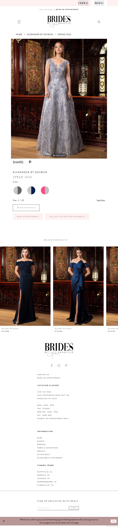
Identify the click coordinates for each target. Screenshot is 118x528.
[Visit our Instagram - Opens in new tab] (58, 368)
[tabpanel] (59, 99)
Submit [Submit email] (78, 510)
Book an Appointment (29, 218)
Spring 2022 (64, 34)
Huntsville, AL (44, 474)
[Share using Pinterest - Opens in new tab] (30, 162)
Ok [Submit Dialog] (113, 523)
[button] (19, 21)
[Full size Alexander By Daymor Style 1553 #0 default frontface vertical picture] (59, 99)
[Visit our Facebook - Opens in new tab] (52, 368)
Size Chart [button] (100, 200)
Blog (39, 440)
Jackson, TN (43, 481)
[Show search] (99, 21)
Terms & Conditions (47, 450)
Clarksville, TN (45, 487)
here (76, 525)
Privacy (41, 453)
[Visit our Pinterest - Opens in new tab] (66, 368)
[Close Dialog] (4, 523)
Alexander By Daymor (40, 34)
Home (19, 34)
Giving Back (43, 457)
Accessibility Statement (50, 460)
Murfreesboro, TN (47, 484)
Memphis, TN (43, 477)
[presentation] (25, 288)
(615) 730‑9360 (44, 394)
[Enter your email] (60, 510)
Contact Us (43, 377)
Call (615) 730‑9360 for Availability (74, 218)
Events (41, 443)
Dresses (41, 447)
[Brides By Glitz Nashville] (59, 22)
